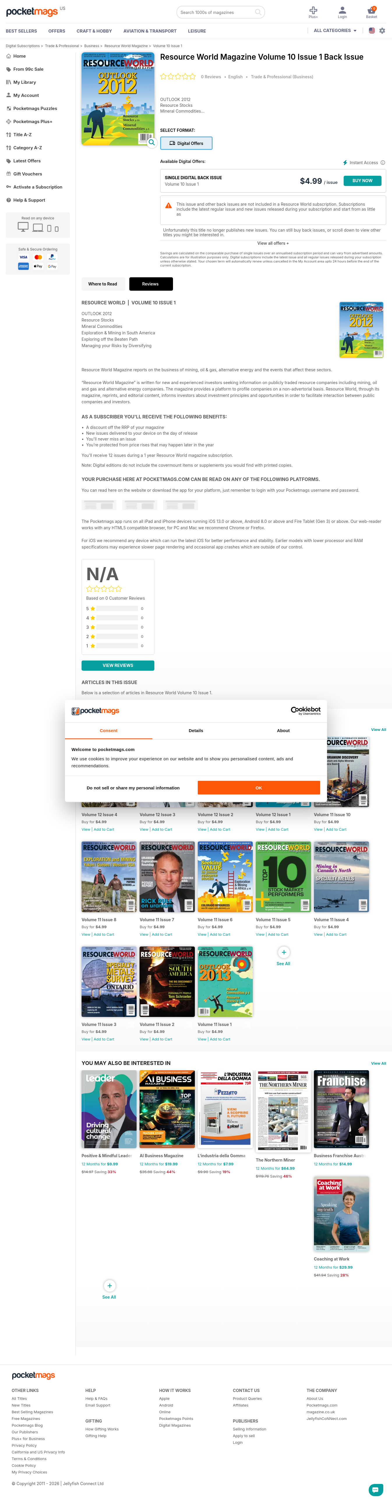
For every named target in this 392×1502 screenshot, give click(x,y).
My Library (21, 82)
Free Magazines (26, 1429)
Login (238, 1453)
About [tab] (283, 730)
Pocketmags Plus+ (29, 121)
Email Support (97, 1416)
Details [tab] (196, 730)
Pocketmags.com (322, 1416)
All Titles (19, 1409)
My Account (22, 95)
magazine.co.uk (321, 1422)
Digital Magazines (175, 1436)
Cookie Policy (24, 1476)
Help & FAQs (96, 1409)
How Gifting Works (102, 1439)
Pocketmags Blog (27, 1436)
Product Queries (247, 1409)
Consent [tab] (109, 730)
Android (166, 1416)
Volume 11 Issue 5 (278, 923)
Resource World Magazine (126, 46)
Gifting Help (95, 1446)
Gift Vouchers (24, 174)
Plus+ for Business (28, 1449)
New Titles (21, 1416)
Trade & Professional (62, 46)
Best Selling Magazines (32, 1422)
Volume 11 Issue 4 (337, 923)
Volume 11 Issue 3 (99, 1030)
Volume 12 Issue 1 (278, 816)
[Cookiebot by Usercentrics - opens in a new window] (295, 711)
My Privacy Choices (29, 1482)
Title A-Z (19, 134)
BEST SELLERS (21, 31)
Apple (164, 1409)
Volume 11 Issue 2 (158, 1030)
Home (16, 56)
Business (91, 46)
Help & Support (25, 200)
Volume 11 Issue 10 (338, 816)
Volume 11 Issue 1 (218, 1030)
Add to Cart (104, 831)
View (86, 831)
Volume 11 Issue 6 (218, 923)
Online (164, 1422)
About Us (315, 1409)
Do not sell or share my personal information (133, 787)
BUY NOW (363, 180)
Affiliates (240, 1416)
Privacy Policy (24, 1456)
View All (378, 729)
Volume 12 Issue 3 (159, 816)
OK (258, 787)
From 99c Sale (24, 69)
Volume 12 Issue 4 (99, 816)
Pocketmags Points (176, 1429)
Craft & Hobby (94, 31)
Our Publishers (25, 1442)
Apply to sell (244, 1446)
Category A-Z (24, 147)
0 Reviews (211, 76)
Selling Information (249, 1439)
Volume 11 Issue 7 (158, 923)
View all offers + (273, 243)
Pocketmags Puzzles (31, 108)
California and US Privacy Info (38, 1462)
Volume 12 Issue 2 (218, 816)
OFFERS (56, 31)
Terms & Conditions (29, 1469)
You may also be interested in (126, 1069)
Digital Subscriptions (23, 46)
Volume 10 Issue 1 (167, 46)
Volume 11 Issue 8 (99, 923)
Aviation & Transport (150, 31)
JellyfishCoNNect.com (327, 1429)
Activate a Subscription (34, 187)
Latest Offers (23, 161)
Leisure (197, 31)
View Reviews (118, 665)
